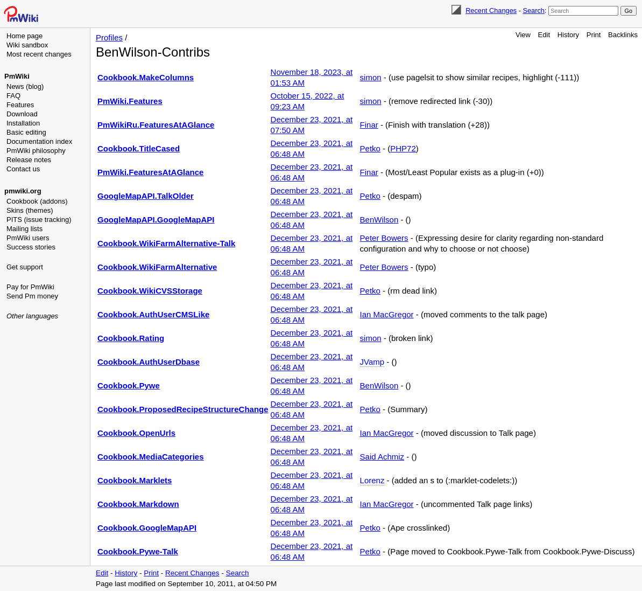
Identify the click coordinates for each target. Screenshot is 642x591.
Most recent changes (39, 54)
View (523, 35)
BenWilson (379, 219)
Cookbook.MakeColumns (145, 77)
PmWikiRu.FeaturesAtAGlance (155, 124)
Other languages (32, 316)
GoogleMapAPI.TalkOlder (145, 195)
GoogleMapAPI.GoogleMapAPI (156, 219)
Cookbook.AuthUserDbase (148, 361)
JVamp (372, 361)
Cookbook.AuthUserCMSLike (153, 314)
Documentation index (39, 141)
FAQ (13, 96)
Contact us (23, 169)
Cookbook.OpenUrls (136, 432)
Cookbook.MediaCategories (150, 456)
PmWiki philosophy (36, 151)
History (568, 35)
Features (20, 105)
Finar (369, 124)
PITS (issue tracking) (39, 219)
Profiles (109, 37)
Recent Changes (491, 10)
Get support (24, 267)
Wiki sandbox (27, 45)
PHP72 (403, 148)
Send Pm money (32, 296)
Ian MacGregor (387, 314)
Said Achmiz (382, 456)
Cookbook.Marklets (134, 480)
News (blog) (25, 86)
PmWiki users (27, 238)
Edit (544, 35)
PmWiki (17, 76)
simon (371, 77)
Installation (23, 123)
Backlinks (623, 35)
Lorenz (372, 480)
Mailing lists (24, 229)
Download (22, 114)
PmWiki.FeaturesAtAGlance (150, 172)
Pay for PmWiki (30, 287)
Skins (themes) (29, 210)
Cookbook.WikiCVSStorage (149, 290)
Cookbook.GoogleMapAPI (146, 527)
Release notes (28, 160)
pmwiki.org (22, 191)
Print (594, 35)
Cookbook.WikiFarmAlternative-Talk (166, 243)
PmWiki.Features (130, 101)
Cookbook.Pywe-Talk (137, 551)
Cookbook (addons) (36, 201)
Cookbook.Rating (130, 338)
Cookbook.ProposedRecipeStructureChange (183, 409)
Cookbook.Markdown (138, 504)
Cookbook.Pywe (128, 385)
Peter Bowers (384, 237)
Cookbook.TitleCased (138, 148)
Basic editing (26, 132)
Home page (24, 36)
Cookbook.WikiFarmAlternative (157, 267)
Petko (370, 148)
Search (533, 10)
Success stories (30, 247)
